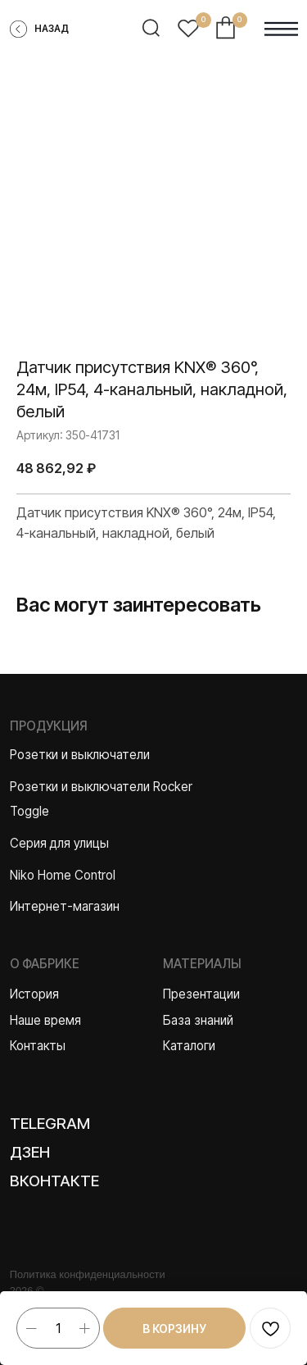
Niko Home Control (62, 875)
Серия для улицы (59, 843)
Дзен (30, 1152)
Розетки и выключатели (80, 754)
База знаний (198, 1020)
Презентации (201, 994)
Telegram (50, 1123)
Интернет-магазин (65, 906)
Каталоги (189, 1045)
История (34, 994)
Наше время (45, 1020)
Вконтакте (54, 1181)
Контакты (37, 1045)
